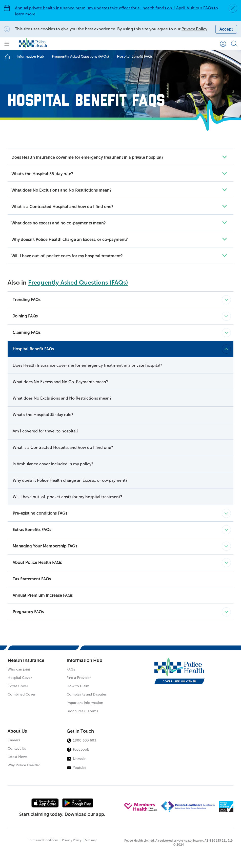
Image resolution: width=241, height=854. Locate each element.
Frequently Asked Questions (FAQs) (78, 282)
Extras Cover (18, 686)
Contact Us (17, 748)
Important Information (85, 703)
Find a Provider (79, 678)
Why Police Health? (24, 765)
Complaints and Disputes (87, 694)
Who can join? (19, 669)
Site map (91, 840)
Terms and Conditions (43, 840)
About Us (17, 731)
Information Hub (84, 660)
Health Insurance (26, 660)
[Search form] (234, 43)
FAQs (71, 669)
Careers (14, 740)
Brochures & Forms (82, 711)
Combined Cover (21, 694)
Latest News (17, 757)
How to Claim (78, 686)
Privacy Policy (194, 29)
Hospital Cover (20, 678)
